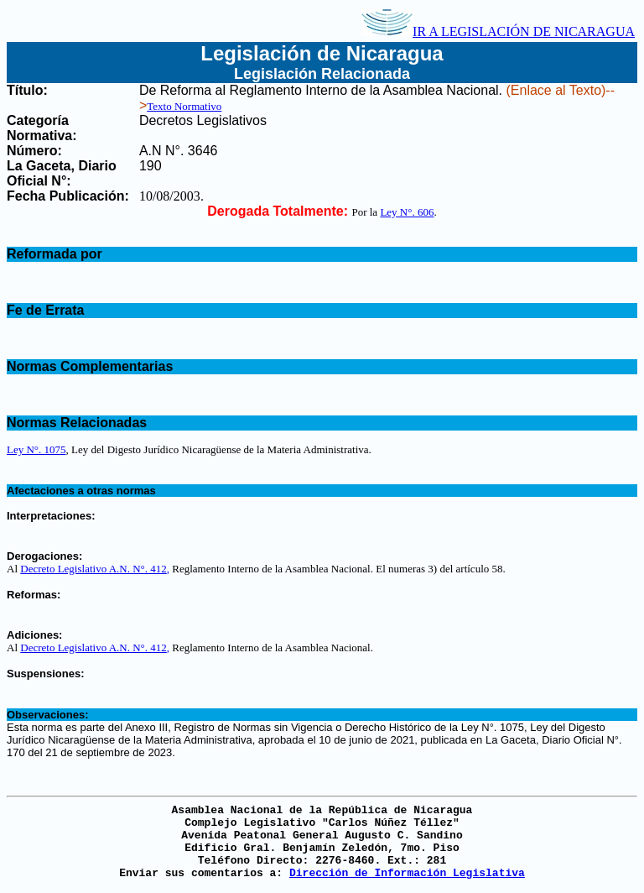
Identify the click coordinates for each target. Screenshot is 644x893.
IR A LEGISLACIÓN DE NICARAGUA (498, 31)
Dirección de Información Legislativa (407, 873)
